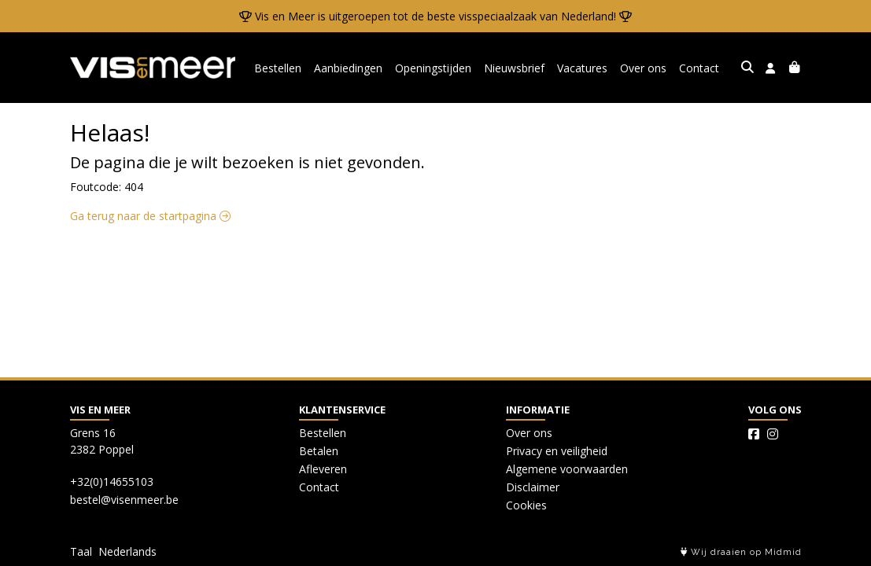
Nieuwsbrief (514, 68)
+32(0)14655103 (111, 481)
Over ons (643, 68)
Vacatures (582, 68)
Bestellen (277, 68)
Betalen (318, 450)
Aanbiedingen (348, 68)
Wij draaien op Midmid (741, 552)
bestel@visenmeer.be (124, 499)
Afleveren (323, 468)
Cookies (526, 505)
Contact (699, 68)
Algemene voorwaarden (567, 468)
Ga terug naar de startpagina (150, 215)
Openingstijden (433, 68)
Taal (81, 551)
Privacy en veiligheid (556, 450)
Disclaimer (532, 487)
